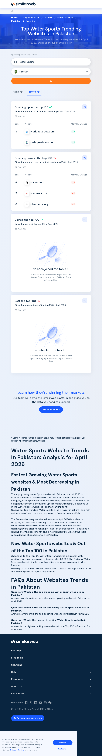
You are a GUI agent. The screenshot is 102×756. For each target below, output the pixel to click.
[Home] (23, 4)
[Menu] (88, 4)
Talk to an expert (50, 409)
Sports (48, 17)
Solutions (16, 664)
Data (14, 672)
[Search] (51, 11)
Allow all (62, 742)
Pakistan (16, 21)
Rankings (16, 650)
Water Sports (65, 17)
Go (51, 81)
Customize (62, 749)
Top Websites (31, 17)
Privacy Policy (17, 750)
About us (16, 686)
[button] (51, 62)
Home (14, 17)
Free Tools (17, 657)
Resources (17, 679)
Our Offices (17, 693)
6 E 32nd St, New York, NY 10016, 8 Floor (34, 709)
